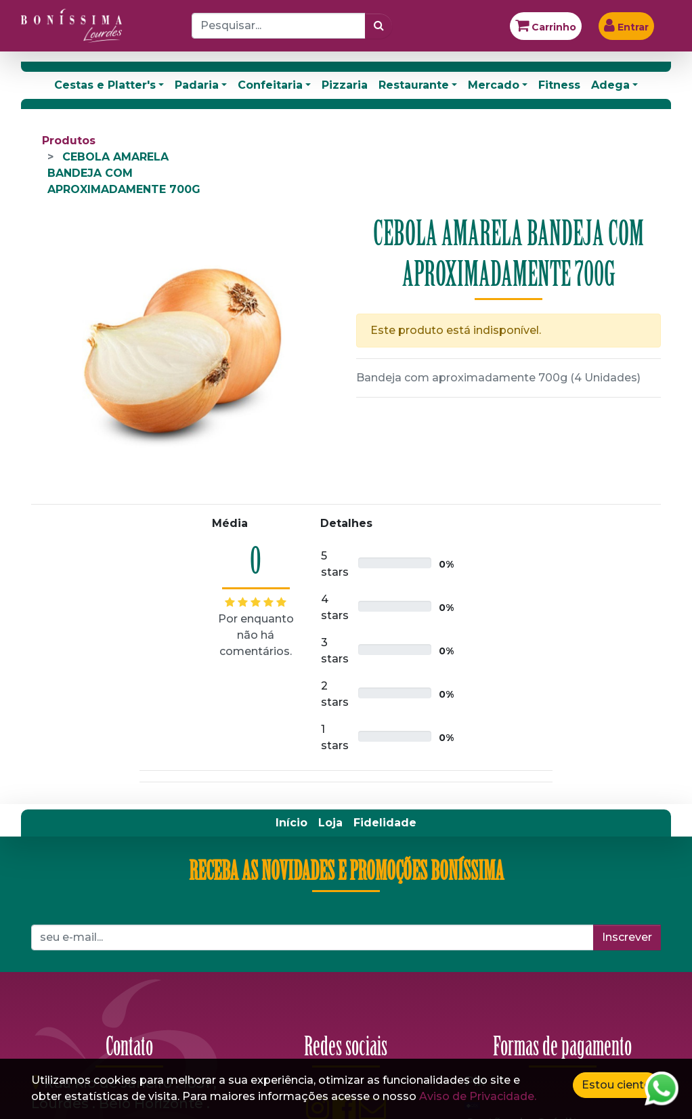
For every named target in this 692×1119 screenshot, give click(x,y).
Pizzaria (345, 85)
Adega (610, 85)
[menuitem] (291, 823)
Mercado (493, 85)
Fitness (559, 85)
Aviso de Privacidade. (477, 1096)
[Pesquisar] (379, 26)
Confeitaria (270, 85)
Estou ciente (616, 1084)
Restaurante (414, 85)
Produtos (68, 140)
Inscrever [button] (627, 937)
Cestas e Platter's (105, 85)
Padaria (197, 85)
